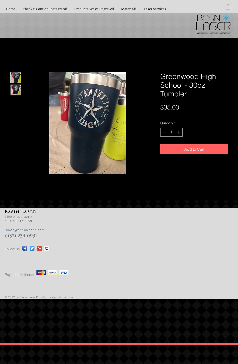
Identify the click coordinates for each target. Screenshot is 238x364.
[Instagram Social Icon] (46, 248)
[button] (228, 6)
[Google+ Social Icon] (39, 248)
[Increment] (179, 132)
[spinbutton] (171, 132)
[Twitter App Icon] (32, 248)
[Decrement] (164, 132)
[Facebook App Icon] (24, 248)
